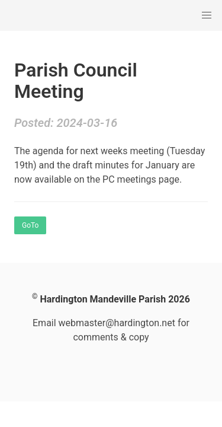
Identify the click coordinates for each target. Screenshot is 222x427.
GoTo (30, 225)
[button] (206, 15)
